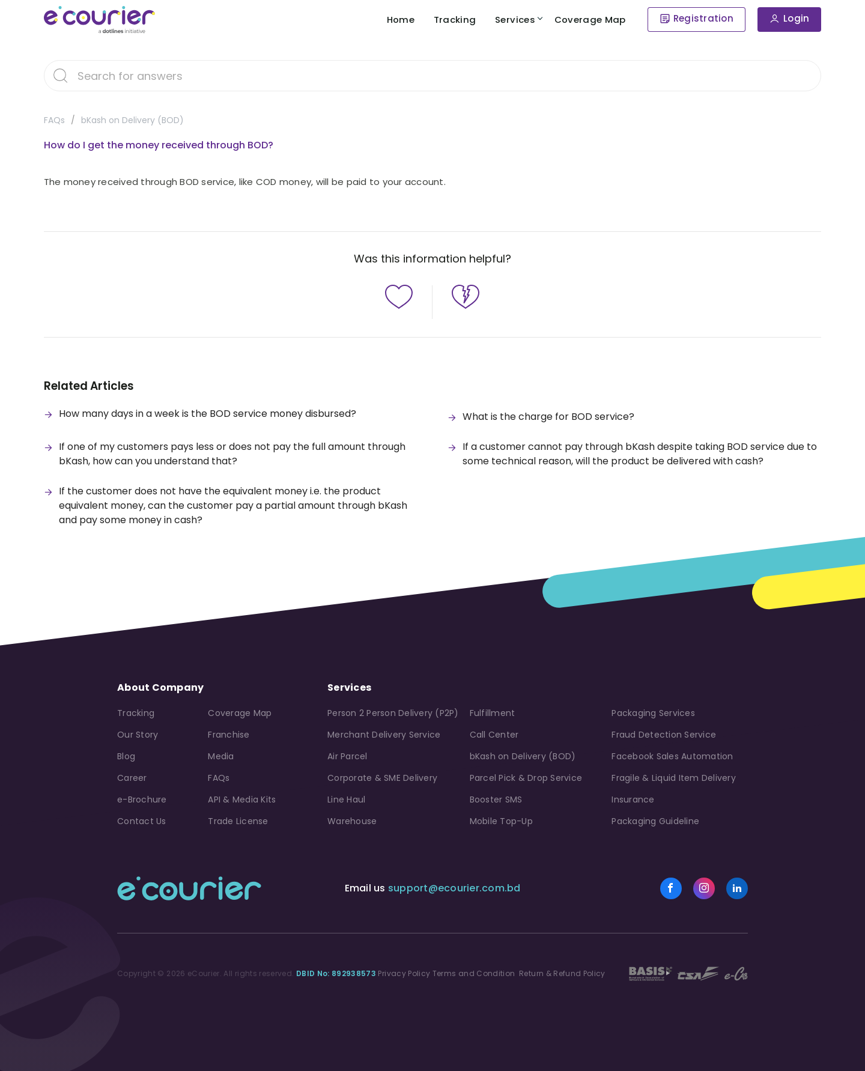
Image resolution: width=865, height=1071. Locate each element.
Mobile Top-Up (501, 821)
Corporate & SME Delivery (382, 778)
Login (796, 19)
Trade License (238, 821)
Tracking (449, 19)
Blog (126, 756)
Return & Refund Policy (561, 973)
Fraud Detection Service (664, 735)
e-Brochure (142, 799)
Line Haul (346, 799)
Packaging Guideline (655, 821)
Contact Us (141, 821)
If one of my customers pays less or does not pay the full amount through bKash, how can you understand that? (232, 454)
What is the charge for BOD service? (548, 416)
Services (513, 19)
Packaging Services (653, 713)
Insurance (633, 799)
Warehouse (352, 821)
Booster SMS (496, 799)
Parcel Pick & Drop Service (526, 778)
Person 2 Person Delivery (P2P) (393, 713)
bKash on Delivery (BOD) (132, 120)
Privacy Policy (404, 973)
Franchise (228, 735)
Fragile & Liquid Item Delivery (674, 778)
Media (221, 756)
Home (391, 19)
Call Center (494, 735)
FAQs (54, 120)
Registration (703, 19)
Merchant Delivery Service (383, 735)
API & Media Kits (242, 799)
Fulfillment (492, 713)
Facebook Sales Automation (672, 756)
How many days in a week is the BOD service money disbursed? (207, 413)
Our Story (137, 735)
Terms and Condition (473, 973)
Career (132, 778)
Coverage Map (589, 19)
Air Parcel (347, 756)
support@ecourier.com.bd (454, 888)
